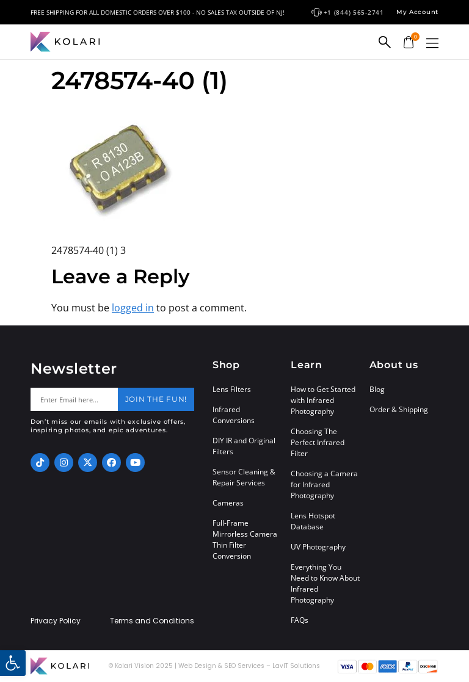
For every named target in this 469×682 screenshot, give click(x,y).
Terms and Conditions (152, 621)
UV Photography (318, 547)
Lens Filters (232, 389)
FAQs (299, 620)
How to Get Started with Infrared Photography (323, 400)
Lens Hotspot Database (313, 521)
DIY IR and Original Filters (244, 446)
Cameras (228, 503)
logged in (133, 307)
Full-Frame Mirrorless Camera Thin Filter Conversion (245, 539)
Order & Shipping (398, 409)
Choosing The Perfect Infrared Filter (317, 442)
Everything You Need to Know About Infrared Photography (325, 583)
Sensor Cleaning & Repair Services (244, 477)
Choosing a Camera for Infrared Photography (324, 484)
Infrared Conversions (234, 415)
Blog (377, 389)
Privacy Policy (56, 621)
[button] (432, 43)
